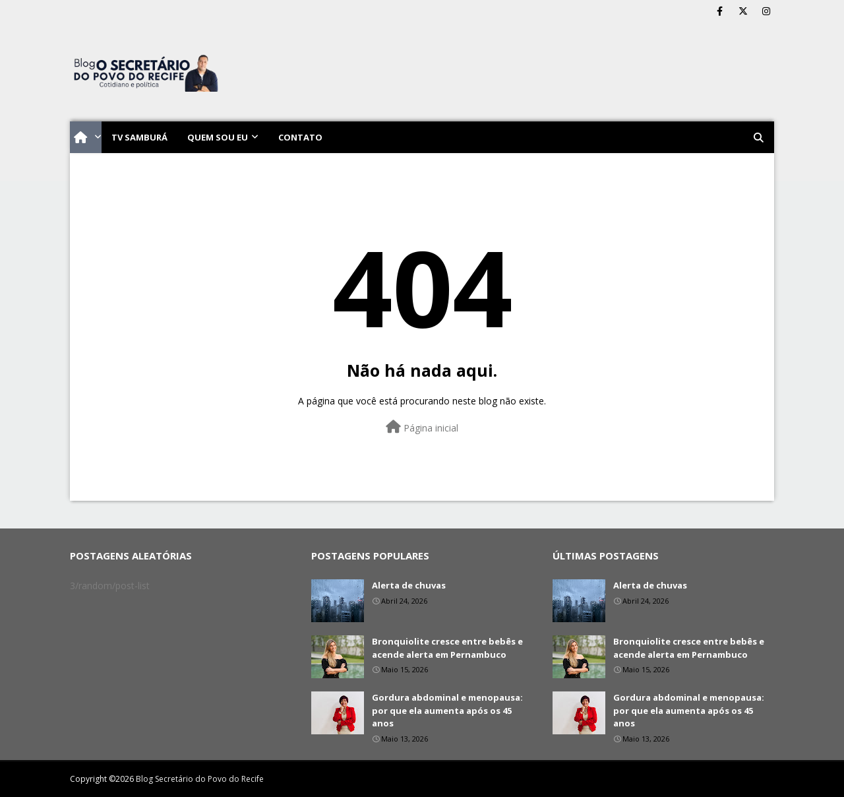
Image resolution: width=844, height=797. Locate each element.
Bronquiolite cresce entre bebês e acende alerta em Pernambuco (447, 647)
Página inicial (422, 427)
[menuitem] (86, 137)
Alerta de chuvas (409, 585)
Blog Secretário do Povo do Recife (200, 778)
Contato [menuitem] (300, 137)
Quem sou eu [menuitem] (217, 137)
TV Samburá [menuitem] (139, 137)
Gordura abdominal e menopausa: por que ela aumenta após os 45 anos (447, 710)
